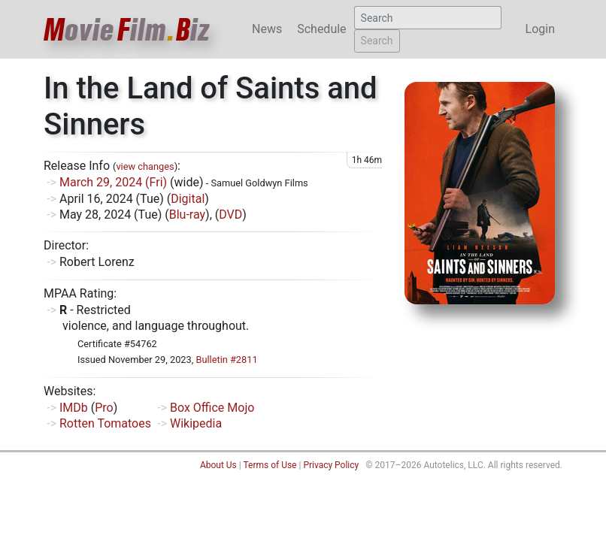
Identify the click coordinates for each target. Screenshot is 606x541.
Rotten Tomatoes (105, 423)
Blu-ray (187, 214)
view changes (145, 166)
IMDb (73, 407)
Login (540, 29)
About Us (218, 465)
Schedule (321, 29)
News (267, 29)
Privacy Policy (331, 465)
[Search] (427, 17)
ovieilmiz (127, 30)
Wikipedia (196, 423)
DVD (230, 214)
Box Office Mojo (212, 407)
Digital (188, 199)
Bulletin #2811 (226, 359)
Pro (104, 407)
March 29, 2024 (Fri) (113, 182)
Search (377, 41)
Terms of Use (269, 465)
